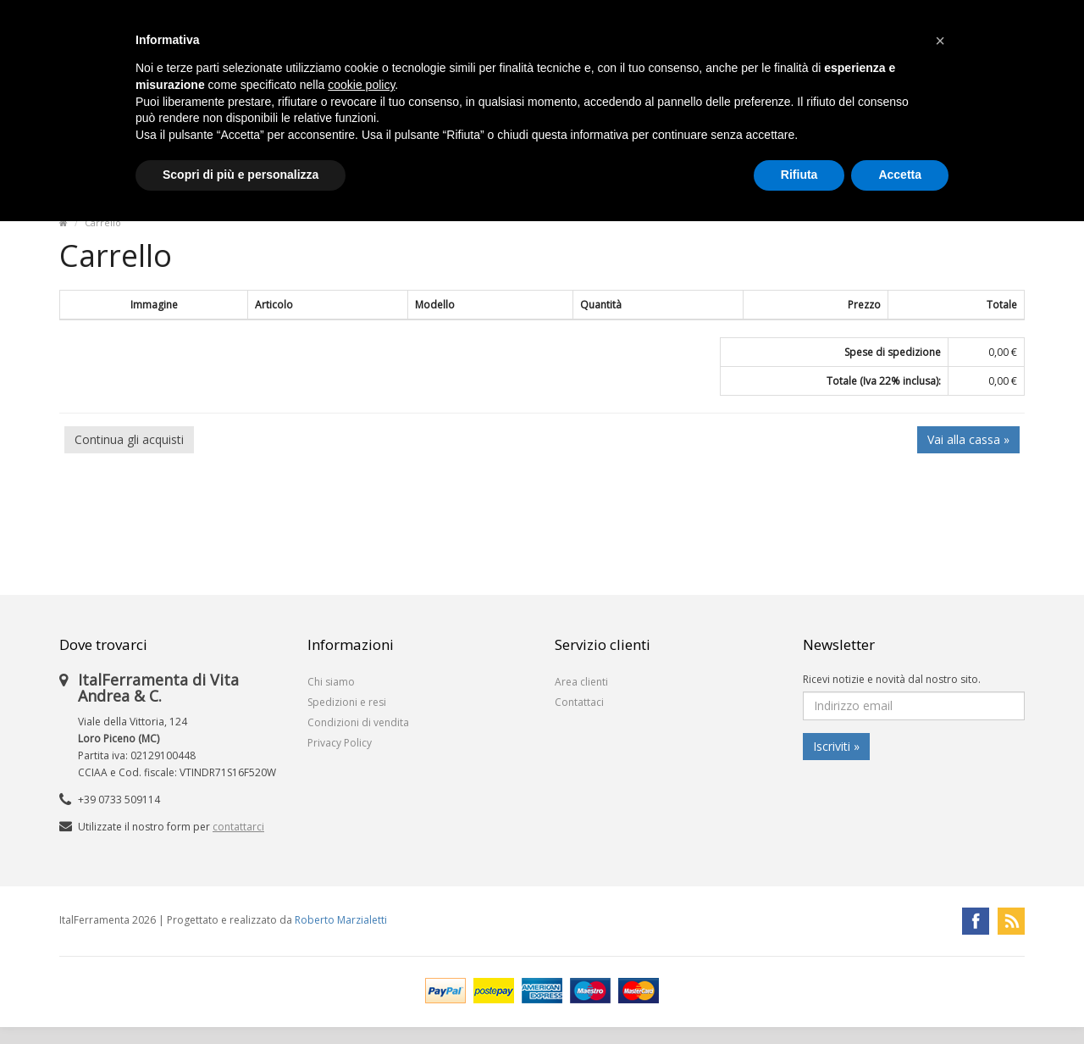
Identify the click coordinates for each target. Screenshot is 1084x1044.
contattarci (238, 826)
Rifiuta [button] (799, 174)
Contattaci (579, 702)
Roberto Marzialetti (341, 920)
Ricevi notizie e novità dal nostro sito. (892, 679)
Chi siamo (331, 682)
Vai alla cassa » (968, 439)
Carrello (103, 222)
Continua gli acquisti (129, 439)
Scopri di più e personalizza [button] (240, 174)
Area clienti (581, 682)
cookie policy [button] (361, 85)
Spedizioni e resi (346, 702)
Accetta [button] (899, 174)
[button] (940, 40)
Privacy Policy (339, 743)
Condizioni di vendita (358, 722)
